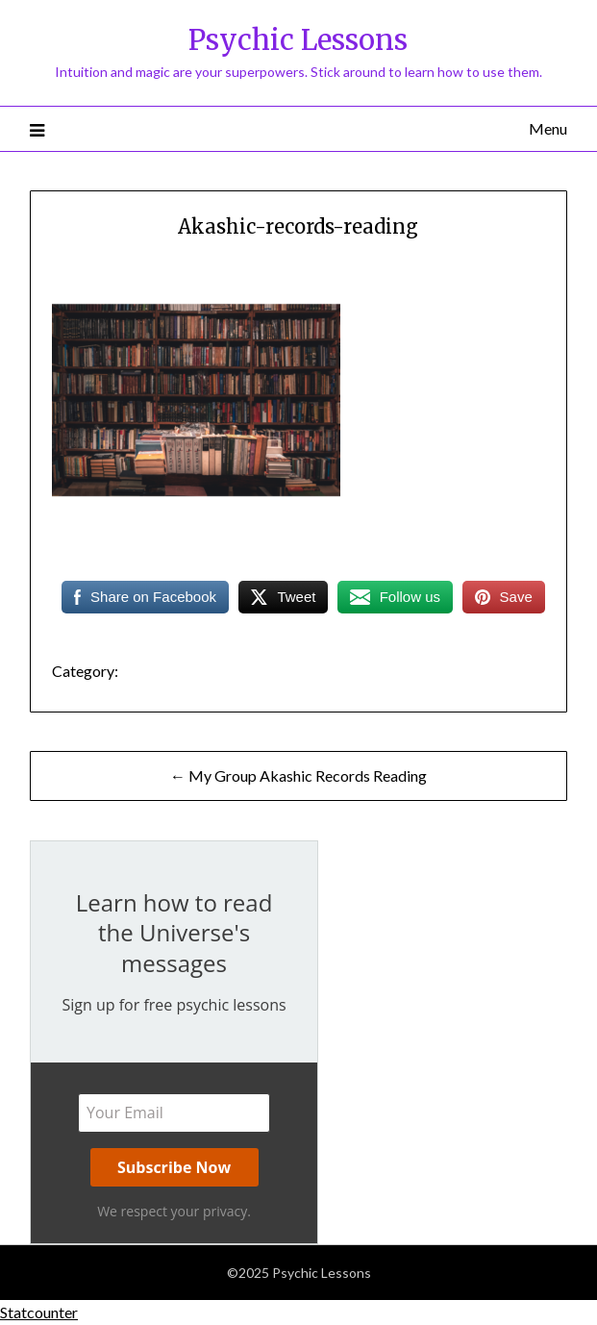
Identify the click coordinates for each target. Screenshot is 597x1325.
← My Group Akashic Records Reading (298, 775)
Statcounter (39, 1312)
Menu (548, 128)
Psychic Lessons (298, 40)
